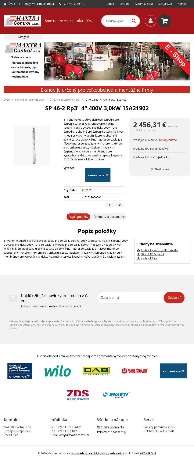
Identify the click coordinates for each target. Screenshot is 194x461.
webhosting (117, 453)
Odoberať (174, 297)
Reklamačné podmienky (111, 432)
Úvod (12, 3)
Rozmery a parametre (109, 217)
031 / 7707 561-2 (73, 3)
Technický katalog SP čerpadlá (159, 250)
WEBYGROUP (148, 453)
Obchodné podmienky (110, 427)
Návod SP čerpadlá (152, 254)
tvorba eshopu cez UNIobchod (89, 453)
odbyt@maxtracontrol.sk (39, 3)
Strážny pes (160, 169)
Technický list (149, 258)
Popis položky (78, 217)
